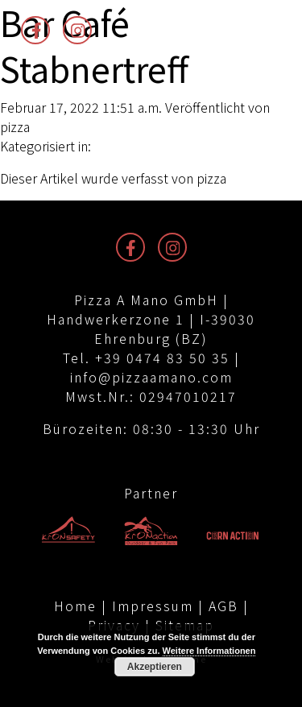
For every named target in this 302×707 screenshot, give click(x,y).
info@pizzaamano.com (151, 377)
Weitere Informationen (209, 650)
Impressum (152, 605)
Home (75, 605)
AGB (223, 605)
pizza (15, 126)
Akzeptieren (154, 666)
